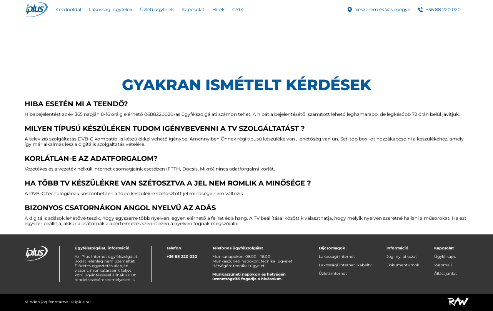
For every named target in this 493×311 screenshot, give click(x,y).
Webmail (443, 265)
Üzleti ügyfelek (157, 9)
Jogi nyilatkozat (401, 256)
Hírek (218, 9)
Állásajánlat (445, 273)
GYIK (238, 9)
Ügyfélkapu (445, 256)
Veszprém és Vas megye (382, 9)
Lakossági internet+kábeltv (345, 265)
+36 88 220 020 (443, 9)
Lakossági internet (337, 256)
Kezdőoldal (68, 9)
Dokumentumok (402, 265)
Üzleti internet (333, 273)
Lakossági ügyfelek (110, 9)
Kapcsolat (193, 9)
